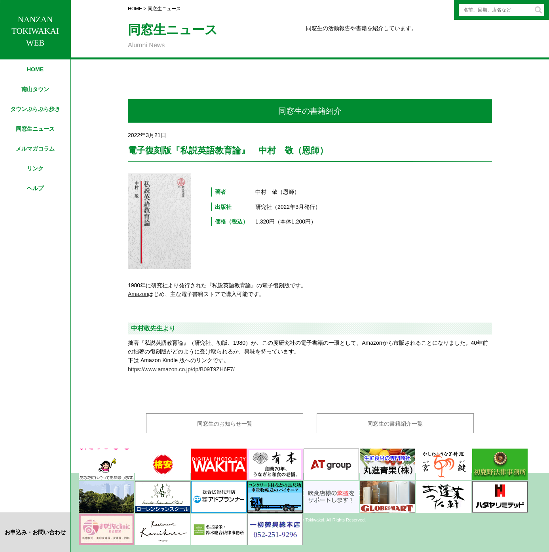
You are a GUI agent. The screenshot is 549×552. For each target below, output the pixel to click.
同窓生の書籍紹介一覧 (395, 423)
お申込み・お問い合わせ (35, 532)
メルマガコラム (35, 148)
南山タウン (35, 89)
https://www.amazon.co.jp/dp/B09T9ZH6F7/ (181, 369)
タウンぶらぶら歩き (35, 109)
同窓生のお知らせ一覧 (225, 423)
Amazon (138, 294)
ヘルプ (35, 188)
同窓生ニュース (35, 129)
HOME (35, 69)
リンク (35, 168)
